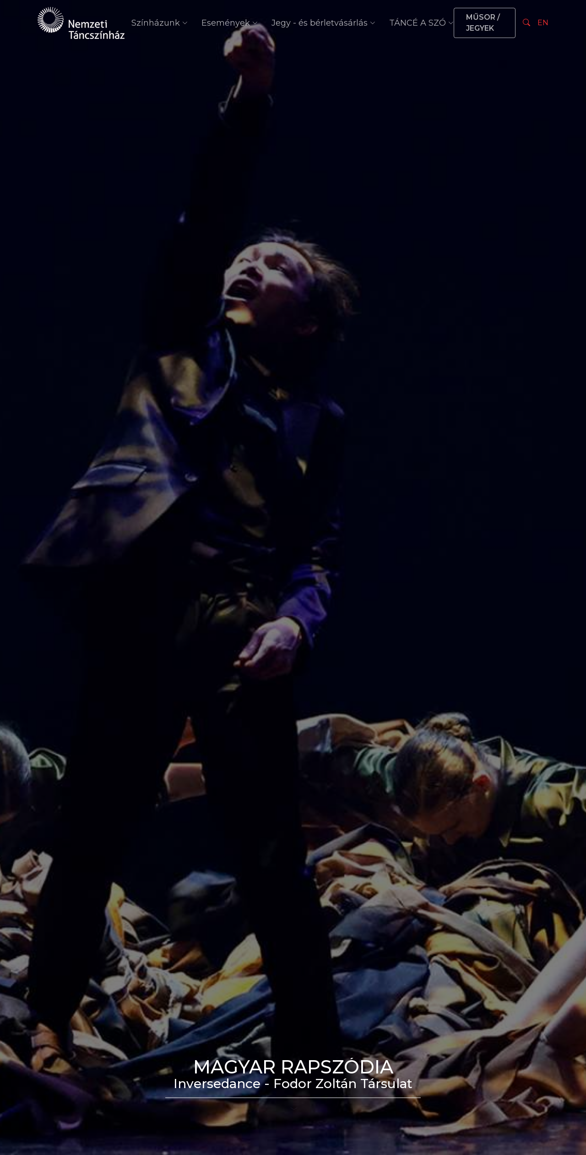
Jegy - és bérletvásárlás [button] (323, 23)
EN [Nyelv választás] (542, 22)
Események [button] (229, 23)
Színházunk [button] (159, 23)
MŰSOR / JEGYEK (483, 23)
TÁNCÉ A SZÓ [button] (421, 23)
